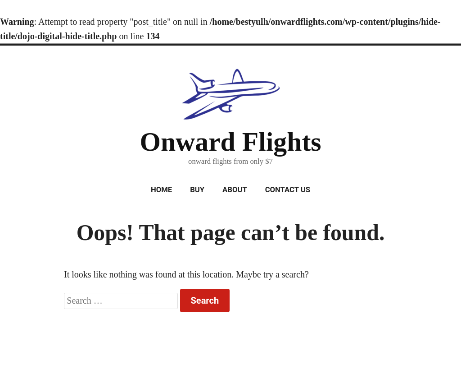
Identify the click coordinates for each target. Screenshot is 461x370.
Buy (197, 189)
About (234, 189)
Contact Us (287, 189)
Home (161, 189)
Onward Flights (230, 142)
